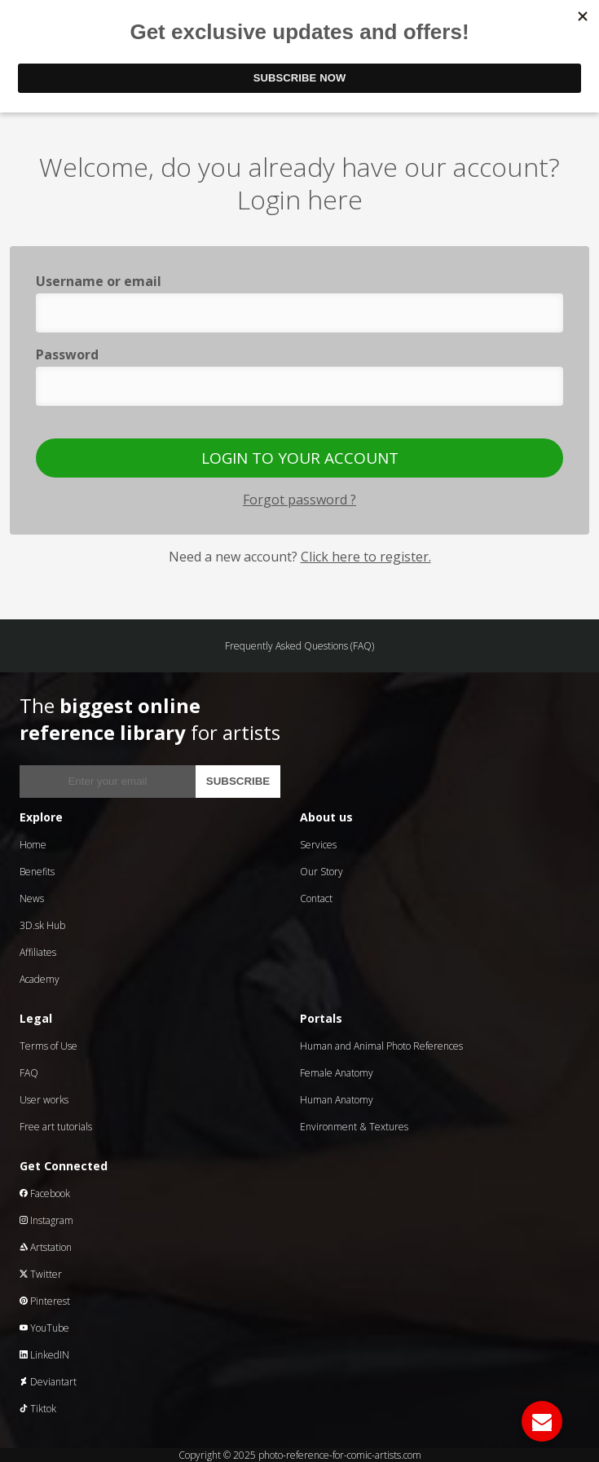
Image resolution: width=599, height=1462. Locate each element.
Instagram (46, 1220)
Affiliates (38, 952)
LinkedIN (44, 1355)
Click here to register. (366, 557)
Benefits (37, 872)
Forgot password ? (299, 500)
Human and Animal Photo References (381, 1046)
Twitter (41, 1274)
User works (44, 1100)
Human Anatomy (336, 1100)
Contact (316, 898)
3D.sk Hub (42, 925)
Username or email (98, 281)
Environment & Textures (354, 1127)
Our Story (321, 872)
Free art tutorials (56, 1127)
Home (33, 845)
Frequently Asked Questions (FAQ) (299, 646)
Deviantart (48, 1382)
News (32, 898)
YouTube (44, 1328)
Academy (39, 979)
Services (318, 845)
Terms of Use (48, 1046)
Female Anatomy (336, 1073)
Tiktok (38, 1409)
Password (67, 354)
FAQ (29, 1073)
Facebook (45, 1193)
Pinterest (45, 1301)
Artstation (46, 1247)
